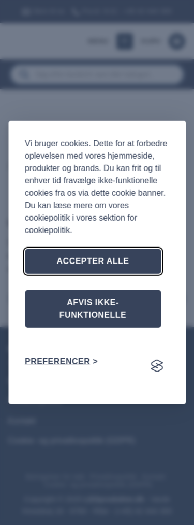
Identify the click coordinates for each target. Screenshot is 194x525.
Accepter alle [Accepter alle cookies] (93, 261)
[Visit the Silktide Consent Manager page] (156, 365)
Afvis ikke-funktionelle (92, 308)
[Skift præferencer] (61, 361)
